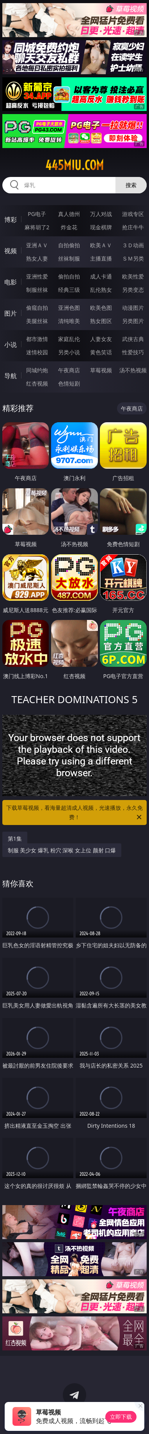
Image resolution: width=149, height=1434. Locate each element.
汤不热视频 (133, 370)
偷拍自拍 (69, 276)
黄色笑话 (101, 352)
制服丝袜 (37, 289)
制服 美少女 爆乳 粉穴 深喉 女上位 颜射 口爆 (62, 850)
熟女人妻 (37, 258)
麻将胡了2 (37, 227)
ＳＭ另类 (133, 258)
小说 (10, 344)
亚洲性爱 (37, 276)
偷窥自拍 (37, 307)
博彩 (10, 219)
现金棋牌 (101, 227)
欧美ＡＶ (101, 245)
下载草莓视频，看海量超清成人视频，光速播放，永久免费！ (74, 813)
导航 (10, 375)
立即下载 (121, 1416)
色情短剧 (69, 383)
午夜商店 (69, 370)
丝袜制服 (69, 258)
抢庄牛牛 (133, 227)
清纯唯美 (69, 321)
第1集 (15, 838)
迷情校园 (37, 352)
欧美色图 (101, 307)
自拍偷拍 (69, 245)
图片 (10, 313)
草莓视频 (101, 370)
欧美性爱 (133, 276)
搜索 (131, 185)
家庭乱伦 (69, 339)
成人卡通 (101, 276)
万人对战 (101, 214)
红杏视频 (37, 383)
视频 (10, 250)
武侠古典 (133, 339)
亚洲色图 (69, 307)
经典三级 (69, 289)
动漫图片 (133, 307)
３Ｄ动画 (133, 245)
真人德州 (69, 214)
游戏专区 (133, 214)
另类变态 (133, 289)
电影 (10, 282)
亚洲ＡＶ (37, 245)
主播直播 (101, 258)
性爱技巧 (133, 352)
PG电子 (37, 214)
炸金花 (69, 227)
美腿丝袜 (37, 321)
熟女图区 (101, 321)
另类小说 (69, 352)
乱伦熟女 (101, 289)
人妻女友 (101, 339)
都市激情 (37, 339)
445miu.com (74, 165)
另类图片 (133, 321)
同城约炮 (37, 370)
